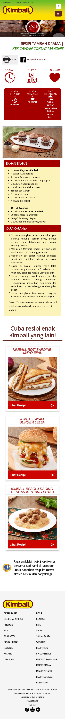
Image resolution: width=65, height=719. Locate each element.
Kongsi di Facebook (33, 60)
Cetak (9, 60)
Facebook (58, 6)
